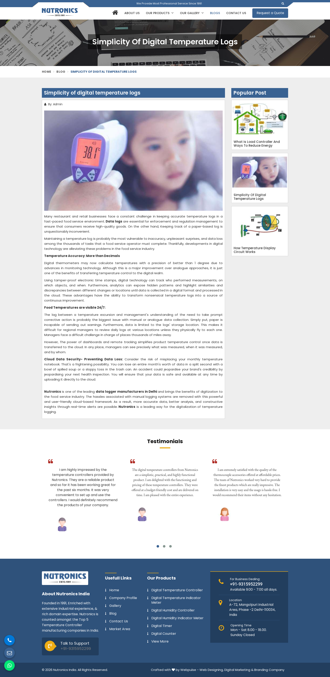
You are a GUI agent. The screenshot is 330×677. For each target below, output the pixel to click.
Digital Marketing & (238, 670)
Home (46, 72)
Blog (60, 72)
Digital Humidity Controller (173, 610)
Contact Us (236, 13)
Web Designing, (212, 670)
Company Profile (123, 598)
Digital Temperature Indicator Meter (176, 600)
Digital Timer (161, 626)
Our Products (160, 13)
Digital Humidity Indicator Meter (177, 618)
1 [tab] (158, 546)
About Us (132, 13)
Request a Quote (270, 13)
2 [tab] (164, 546)
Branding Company (269, 670)
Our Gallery (192, 13)
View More (160, 641)
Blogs (215, 13)
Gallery (115, 605)
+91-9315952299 (75, 648)
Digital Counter (163, 633)
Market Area (119, 629)
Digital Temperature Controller (177, 590)
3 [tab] (170, 546)
